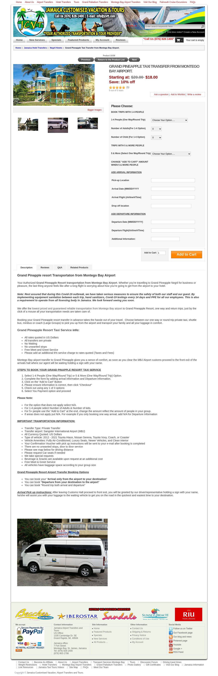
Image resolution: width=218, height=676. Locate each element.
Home (19, 2)
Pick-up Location (120, 180)
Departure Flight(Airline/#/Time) (128, 230)
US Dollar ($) (131, 26)
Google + (177, 649)
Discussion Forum (149, 662)
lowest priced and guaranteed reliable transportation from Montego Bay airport (77, 308)
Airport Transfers (45, 2)
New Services (35, 39)
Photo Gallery (134, 665)
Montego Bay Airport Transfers (125, 2)
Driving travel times (172, 662)
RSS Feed (178, 652)
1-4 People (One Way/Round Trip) (128, 119)
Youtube (177, 645)
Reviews (119, 39)
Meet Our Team (101, 667)
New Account (198, 32)
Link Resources (25, 667)
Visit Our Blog (150, 2)
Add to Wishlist (178, 94)
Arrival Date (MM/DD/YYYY (125, 189)
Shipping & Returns (141, 632)
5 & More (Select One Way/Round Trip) (131, 153)
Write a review (194, 94)
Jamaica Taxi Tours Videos (51, 667)
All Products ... (101, 642)
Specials (54, 39)
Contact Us (137, 628)
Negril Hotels (56, 48)
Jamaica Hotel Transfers (35, 48)
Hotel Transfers (63, 2)
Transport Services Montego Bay (109, 662)
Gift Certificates (153, 665)
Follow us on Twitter (182, 628)
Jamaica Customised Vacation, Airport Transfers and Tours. (55, 672)
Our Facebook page (182, 632)
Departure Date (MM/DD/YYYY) (127, 222)
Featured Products (77, 39)
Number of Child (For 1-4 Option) (128, 137)
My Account (101, 39)
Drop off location (120, 206)
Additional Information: (124, 239)
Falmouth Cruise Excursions (173, 2)
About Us (29, 2)
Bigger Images (94, 110)
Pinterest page (180, 641)
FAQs (192, 2)
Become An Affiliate (43, 662)
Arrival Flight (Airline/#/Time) (126, 197)
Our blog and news (182, 637)
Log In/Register (156, 32)
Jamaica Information (194, 665)
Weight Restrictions (27, 665)
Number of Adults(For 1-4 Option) (128, 128)
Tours (76, 2)
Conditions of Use (140, 638)
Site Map (73, 667)
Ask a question (161, 94)
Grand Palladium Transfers (95, 2)
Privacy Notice (139, 635)
